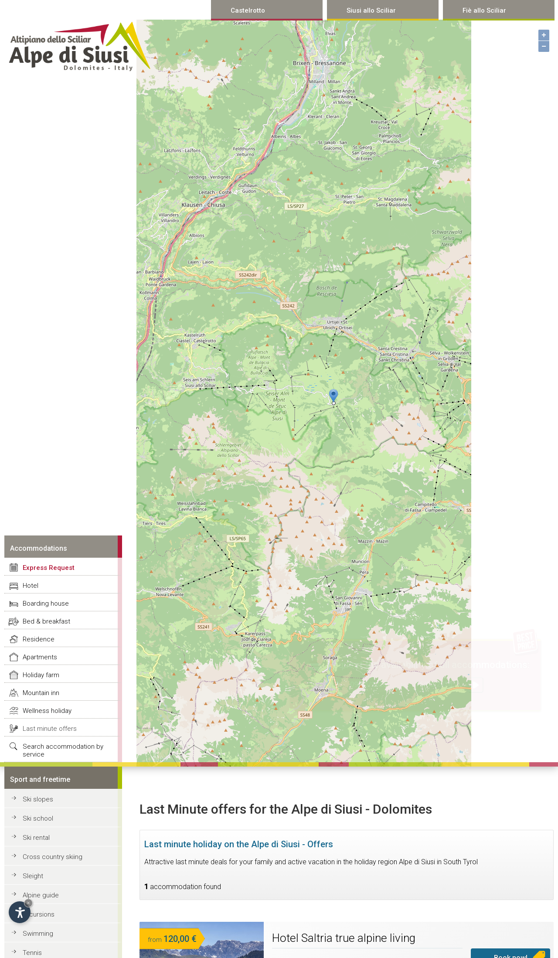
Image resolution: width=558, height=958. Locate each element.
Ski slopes (38, 799)
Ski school (38, 818)
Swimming (38, 934)
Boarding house (46, 603)
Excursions (38, 914)
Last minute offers (50, 729)
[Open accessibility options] (20, 912)
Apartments (40, 657)
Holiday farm (41, 675)
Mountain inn (41, 693)
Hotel (30, 586)
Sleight (33, 876)
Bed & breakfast (46, 621)
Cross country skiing (52, 857)
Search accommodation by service (63, 750)
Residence (38, 639)
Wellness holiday (47, 711)
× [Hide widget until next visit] (28, 903)
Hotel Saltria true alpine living (343, 937)
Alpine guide (41, 895)
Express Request (49, 568)
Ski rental (36, 838)
